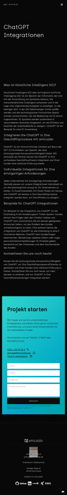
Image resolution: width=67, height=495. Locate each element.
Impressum (27, 462)
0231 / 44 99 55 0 (16, 349)
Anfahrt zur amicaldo (33, 477)
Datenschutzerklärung (14, 407)
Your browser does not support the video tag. (33, 64)
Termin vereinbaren (17, 356)
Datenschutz (39, 462)
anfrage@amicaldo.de (19, 353)
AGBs (26, 407)
